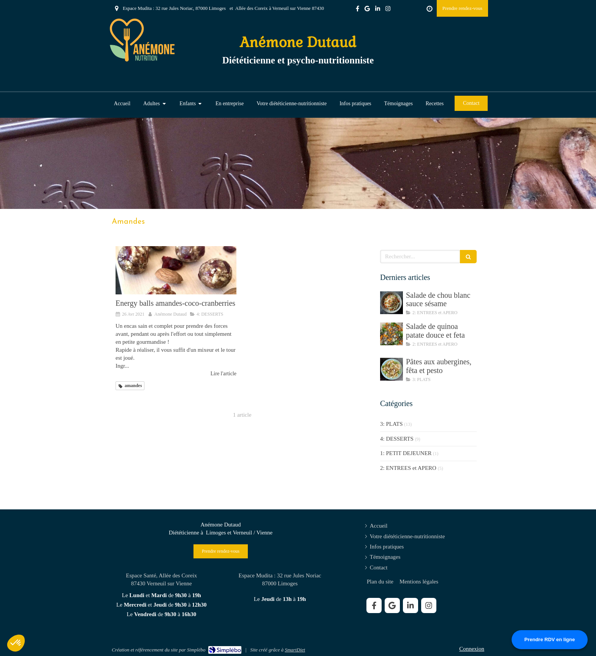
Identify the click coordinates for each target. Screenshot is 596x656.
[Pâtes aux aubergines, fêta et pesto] (391, 369)
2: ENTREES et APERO (408, 468)
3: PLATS (391, 424)
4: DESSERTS (397, 439)
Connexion (471, 649)
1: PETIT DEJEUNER (406, 453)
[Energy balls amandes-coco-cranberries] (176, 270)
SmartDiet (295, 650)
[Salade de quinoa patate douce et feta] (391, 333)
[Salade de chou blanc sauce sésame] (391, 302)
